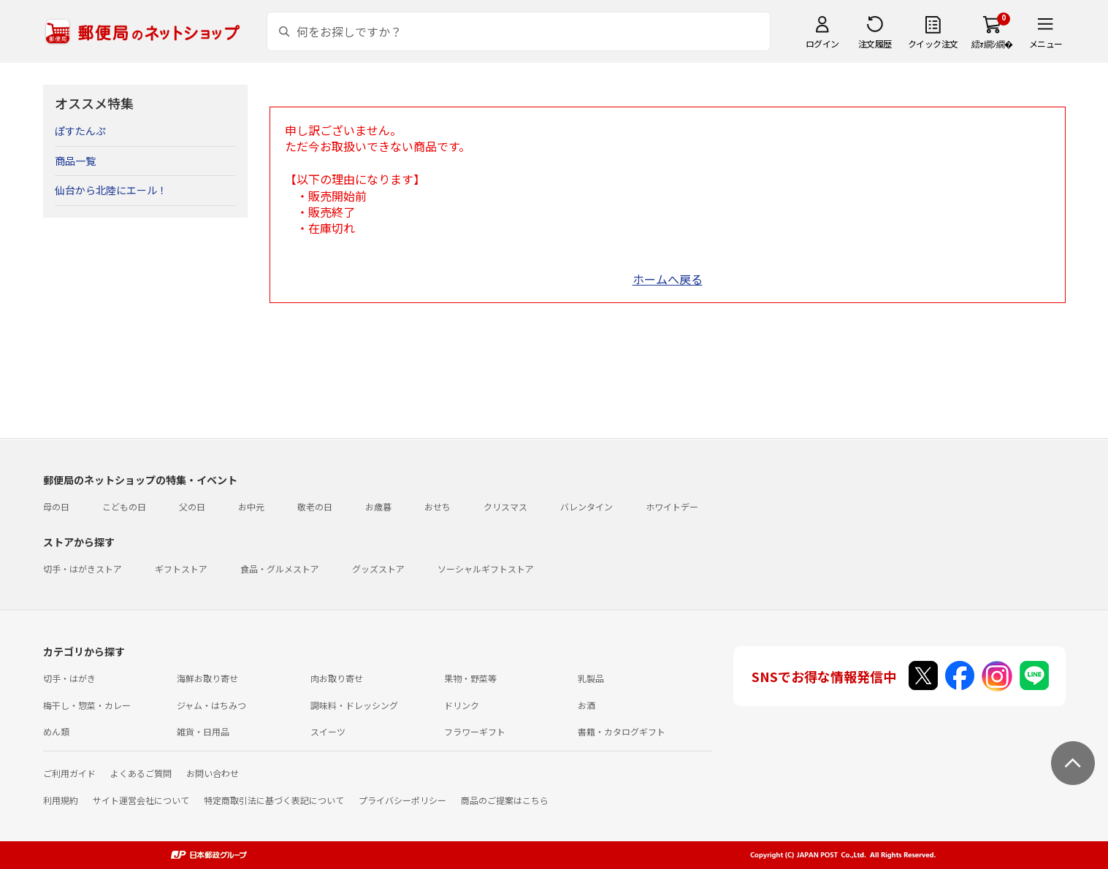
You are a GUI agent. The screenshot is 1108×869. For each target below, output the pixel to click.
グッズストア (378, 568)
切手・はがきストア (82, 568)
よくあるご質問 (141, 773)
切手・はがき (69, 678)
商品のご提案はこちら (505, 800)
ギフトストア (181, 568)
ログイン (822, 43)
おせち (437, 506)
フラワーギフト (474, 731)
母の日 (56, 506)
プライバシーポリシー (402, 800)
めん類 (56, 731)
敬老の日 (314, 506)
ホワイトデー (672, 506)
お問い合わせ (212, 773)
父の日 (192, 506)
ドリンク (461, 705)
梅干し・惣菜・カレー (87, 705)
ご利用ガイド (69, 773)
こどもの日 (124, 506)
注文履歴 (875, 43)
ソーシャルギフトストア (486, 568)
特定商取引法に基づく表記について (274, 800)
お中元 (251, 506)
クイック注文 (933, 43)
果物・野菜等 (470, 678)
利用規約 (60, 800)
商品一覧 (75, 160)
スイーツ (327, 731)
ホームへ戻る (668, 279)
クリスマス (505, 506)
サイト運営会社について (141, 800)
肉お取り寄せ (336, 678)
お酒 (586, 705)
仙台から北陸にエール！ (111, 190)
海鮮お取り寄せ (207, 678)
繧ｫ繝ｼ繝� (992, 43)
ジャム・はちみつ (211, 705)
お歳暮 (378, 506)
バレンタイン (586, 506)
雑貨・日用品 (203, 731)
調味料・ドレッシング (354, 705)
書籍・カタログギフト (621, 731)
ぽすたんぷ (80, 130)
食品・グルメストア (279, 568)
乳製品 (591, 678)
